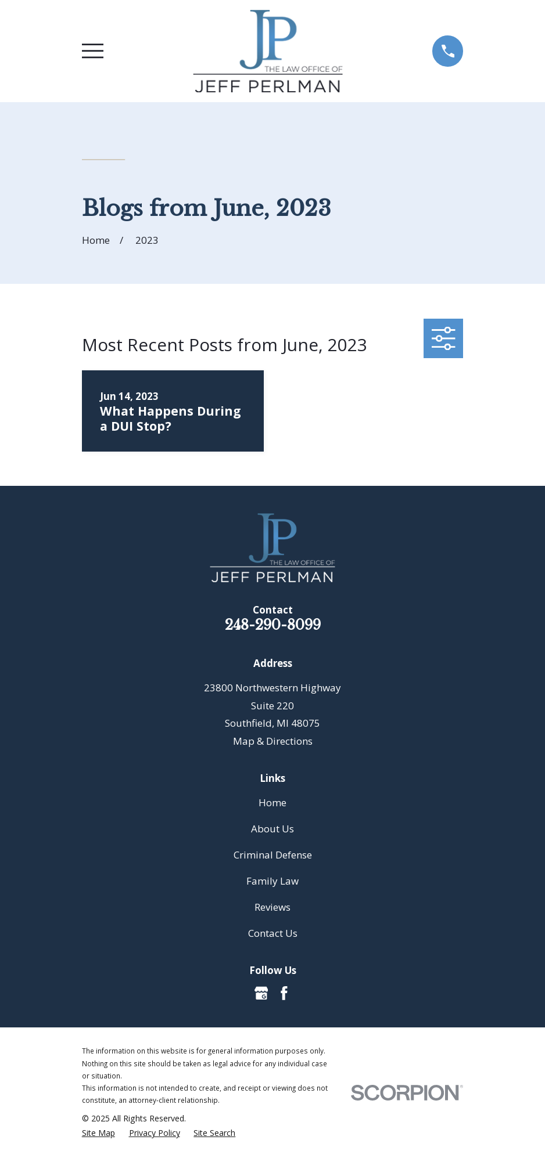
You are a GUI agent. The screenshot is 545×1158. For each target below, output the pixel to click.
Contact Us (272, 933)
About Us (272, 828)
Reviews (272, 907)
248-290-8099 (273, 624)
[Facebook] (284, 993)
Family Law (272, 881)
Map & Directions (273, 741)
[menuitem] (98, 1133)
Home (272, 802)
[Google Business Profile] (261, 993)
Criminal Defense (273, 854)
